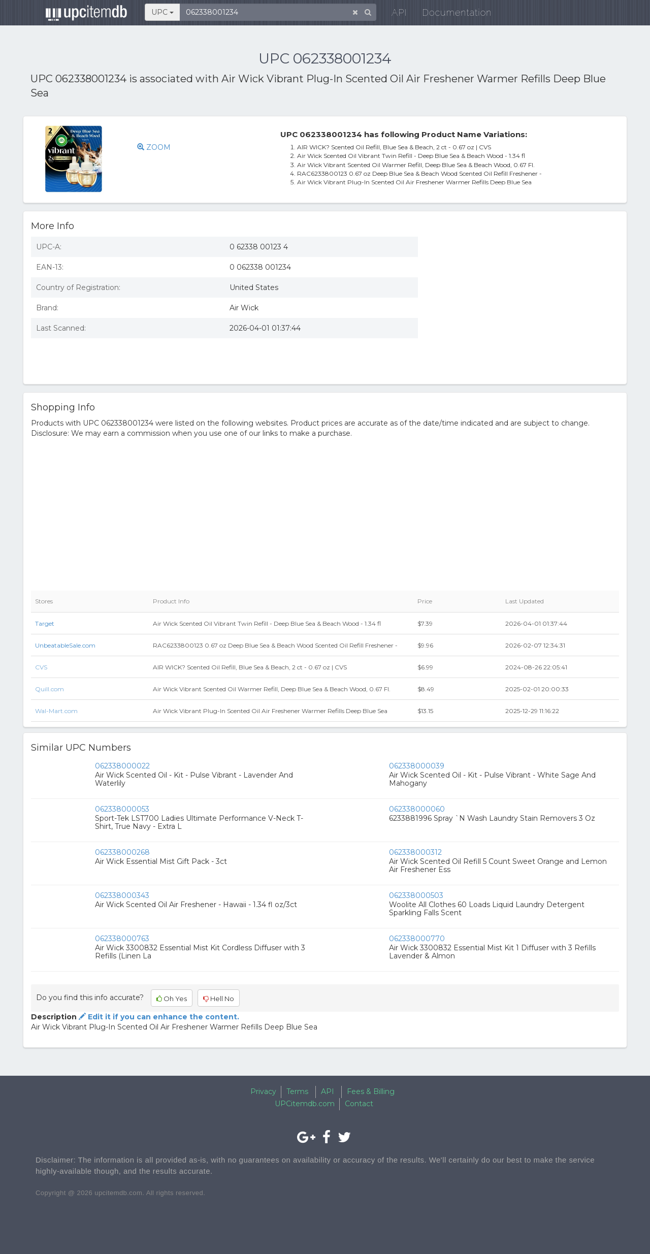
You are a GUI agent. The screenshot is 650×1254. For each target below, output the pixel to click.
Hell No (218, 998)
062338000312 (415, 852)
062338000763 (122, 938)
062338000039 (416, 765)
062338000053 (122, 809)
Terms (297, 1091)
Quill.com (49, 689)
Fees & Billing (371, 1091)
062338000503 (416, 895)
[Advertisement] (526, 303)
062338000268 (122, 852)
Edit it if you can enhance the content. (158, 1016)
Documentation (449, 15)
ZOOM (157, 147)
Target (44, 623)
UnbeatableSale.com (65, 645)
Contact (359, 1103)
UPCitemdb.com (305, 1103)
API (391, 15)
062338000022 (122, 765)
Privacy (263, 1091)
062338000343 (122, 895)
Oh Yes (171, 998)
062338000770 (417, 938)
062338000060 (417, 809)
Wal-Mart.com (56, 711)
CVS (41, 667)
